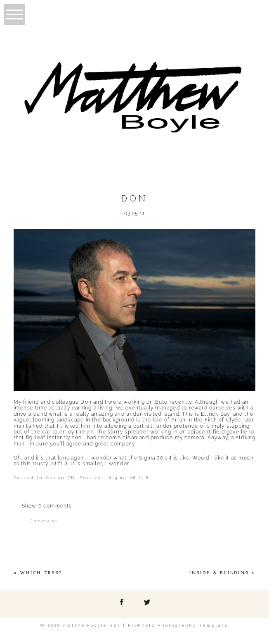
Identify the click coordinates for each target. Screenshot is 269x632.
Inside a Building (219, 573)
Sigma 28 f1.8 (129, 477)
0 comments (47, 506)
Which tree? (41, 573)
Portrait (92, 477)
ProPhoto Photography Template (178, 625)
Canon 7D (60, 477)
